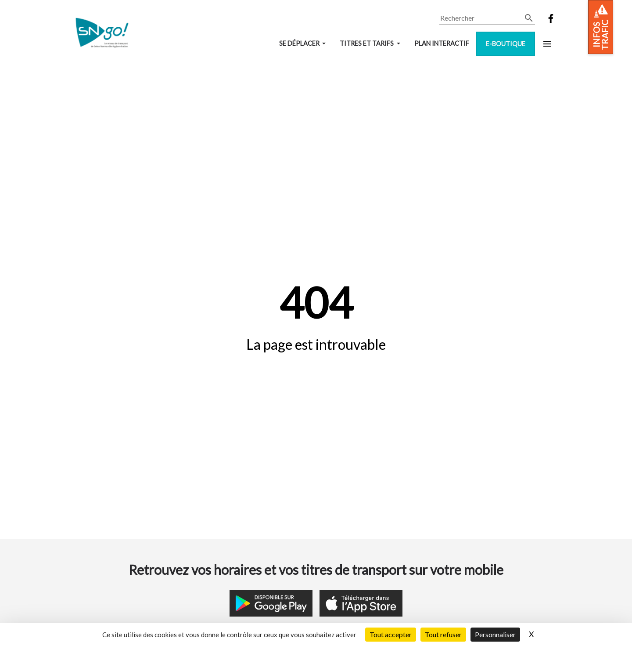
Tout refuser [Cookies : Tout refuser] (443, 634)
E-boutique (505, 43)
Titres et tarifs (367, 43)
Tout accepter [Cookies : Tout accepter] (391, 634)
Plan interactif (441, 43)
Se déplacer (300, 43)
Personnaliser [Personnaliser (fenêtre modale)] (495, 634)
